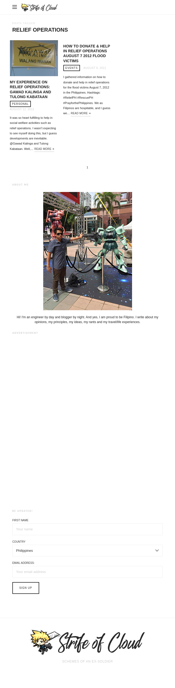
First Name (20, 520)
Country (18, 541)
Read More (42, 148)
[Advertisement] (87, 420)
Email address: (23, 562)
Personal (20, 103)
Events (71, 67)
